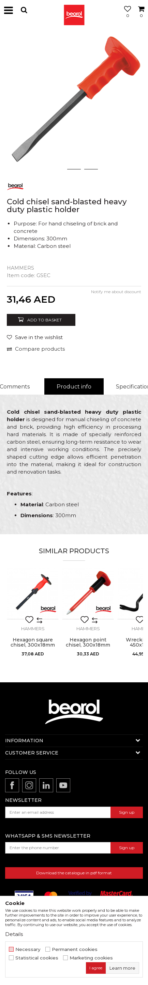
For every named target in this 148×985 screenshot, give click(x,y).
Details (14, 934)
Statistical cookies (36, 957)
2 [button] (74, 169)
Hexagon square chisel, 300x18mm (33, 642)
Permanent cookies (75, 949)
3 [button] (91, 169)
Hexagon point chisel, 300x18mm (88, 642)
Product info (74, 386)
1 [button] (57, 169)
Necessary (28, 949)
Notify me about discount (116, 291)
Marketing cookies (91, 957)
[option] (74, 103)
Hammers (20, 268)
